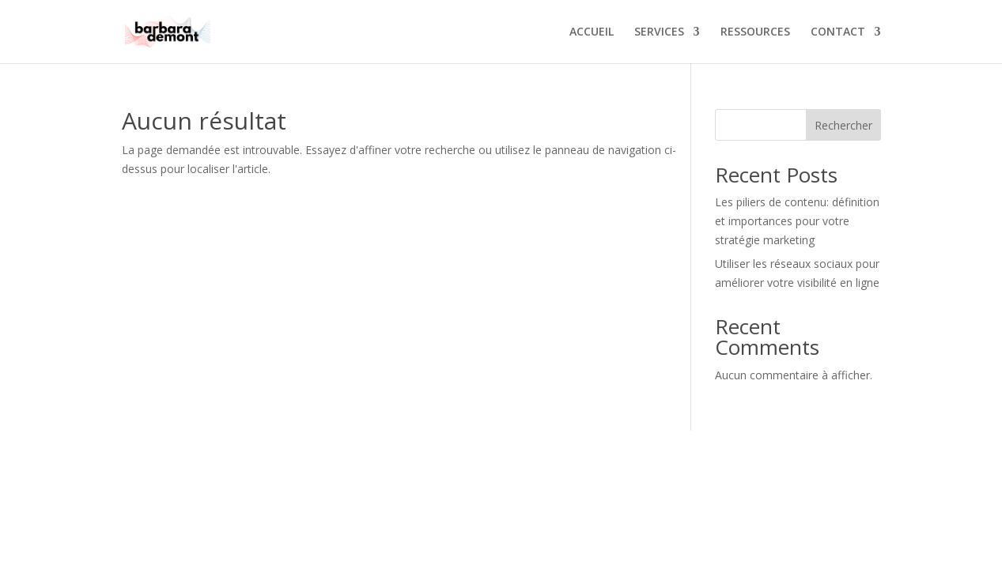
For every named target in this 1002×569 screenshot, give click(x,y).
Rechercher (843, 125)
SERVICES (659, 32)
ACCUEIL (591, 32)
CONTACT (838, 32)
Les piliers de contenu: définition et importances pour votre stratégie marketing (797, 220)
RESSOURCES (755, 32)
